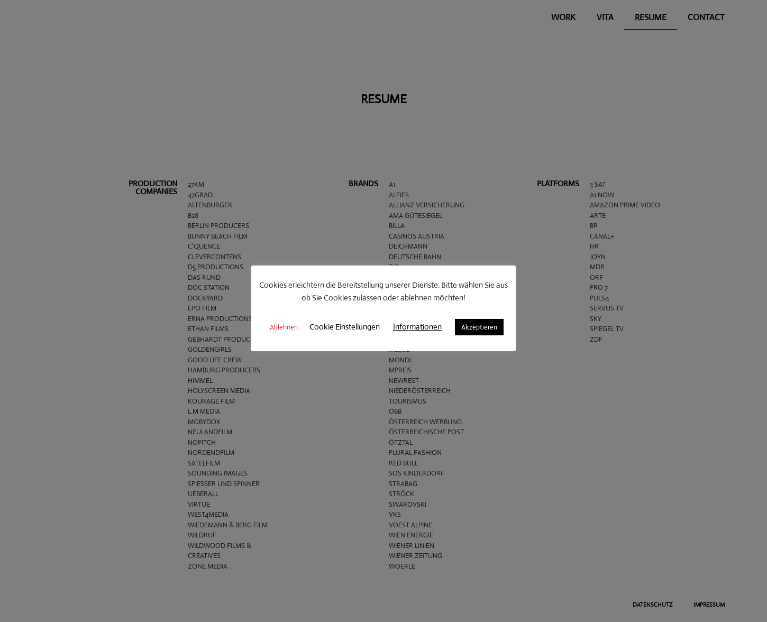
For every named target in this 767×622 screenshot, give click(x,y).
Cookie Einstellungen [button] (344, 327)
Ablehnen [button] (284, 327)
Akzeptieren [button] (479, 327)
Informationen (417, 327)
